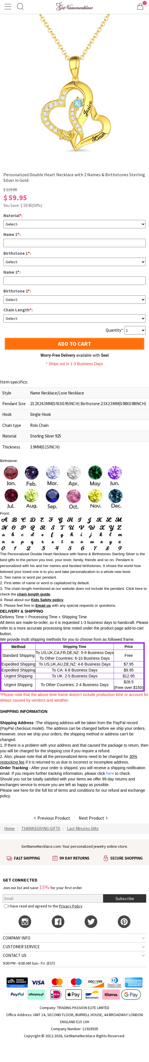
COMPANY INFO (16, 938)
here (24, 790)
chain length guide (33, 594)
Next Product (93, 818)
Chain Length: (18, 310)
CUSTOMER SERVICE (21, 946)
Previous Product (52, 818)
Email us (43, 605)
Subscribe (125, 898)
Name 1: (12, 234)
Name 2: (12, 272)
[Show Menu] (8, 6)
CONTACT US (14, 955)
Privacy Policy (70, 906)
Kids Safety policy (47, 600)
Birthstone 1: (17, 253)
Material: (12, 215)
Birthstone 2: (17, 291)
